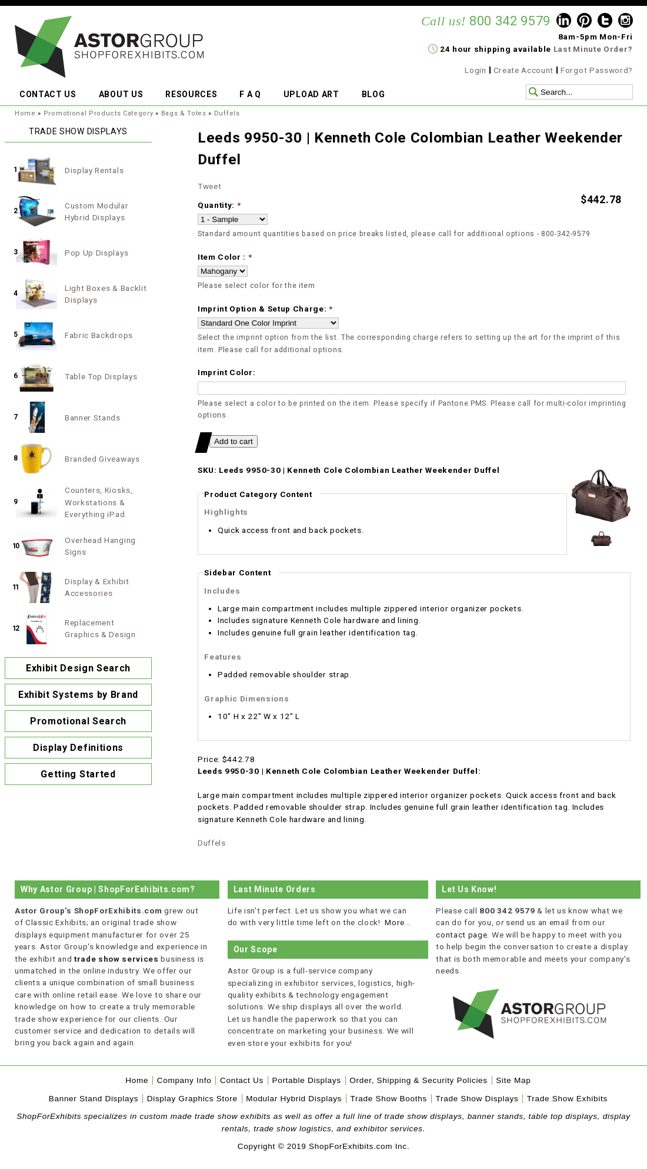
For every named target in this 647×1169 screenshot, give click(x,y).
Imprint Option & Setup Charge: (265, 308)
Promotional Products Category (99, 113)
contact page (461, 934)
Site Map (513, 1080)
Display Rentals (94, 170)
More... (398, 922)
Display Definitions (78, 747)
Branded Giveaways (102, 458)
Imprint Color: (227, 372)
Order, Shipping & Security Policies (418, 1080)
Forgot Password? (597, 70)
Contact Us (242, 1080)
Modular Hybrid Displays (294, 1098)
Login (475, 70)
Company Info (184, 1080)
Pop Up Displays (96, 252)
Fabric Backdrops (99, 335)
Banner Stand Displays (94, 1098)
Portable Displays (306, 1080)
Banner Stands (93, 417)
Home (25, 113)
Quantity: (219, 205)
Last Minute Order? (593, 49)
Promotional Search (78, 721)
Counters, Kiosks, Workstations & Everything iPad (99, 502)
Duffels (227, 113)
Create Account (523, 70)
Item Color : (225, 256)
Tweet (209, 186)
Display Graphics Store (192, 1098)
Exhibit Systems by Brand (78, 694)
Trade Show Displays (477, 1098)
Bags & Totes (183, 113)
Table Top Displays (101, 376)
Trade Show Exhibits (567, 1098)
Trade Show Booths (389, 1098)
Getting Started (78, 774)
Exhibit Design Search (78, 668)
